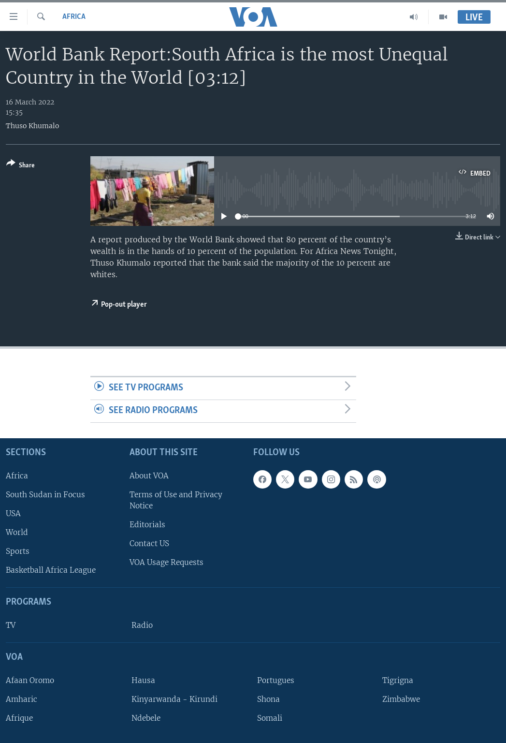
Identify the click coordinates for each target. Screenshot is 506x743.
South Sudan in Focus (45, 494)
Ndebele (145, 718)
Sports (17, 551)
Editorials (147, 524)
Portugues (275, 680)
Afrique (19, 718)
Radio (142, 625)
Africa (74, 17)
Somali (269, 718)
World (17, 532)
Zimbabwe (401, 699)
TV (10, 625)
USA (13, 513)
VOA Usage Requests (166, 562)
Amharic (21, 699)
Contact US (149, 543)
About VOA (149, 475)
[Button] (20, 166)
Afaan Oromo (30, 680)
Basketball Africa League (51, 570)
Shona (268, 699)
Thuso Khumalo (32, 125)
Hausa (143, 680)
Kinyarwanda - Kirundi (174, 699)
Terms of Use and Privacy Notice (176, 500)
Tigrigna (397, 680)
